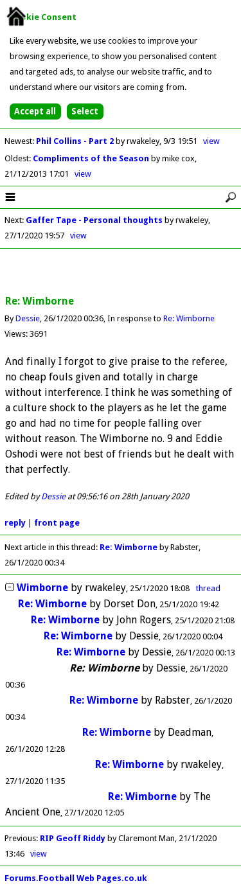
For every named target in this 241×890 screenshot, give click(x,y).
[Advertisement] (121, 272)
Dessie (27, 318)
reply (15, 523)
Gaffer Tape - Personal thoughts (94, 220)
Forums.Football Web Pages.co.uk (75, 878)
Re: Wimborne (189, 318)
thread (208, 588)
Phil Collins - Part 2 (76, 141)
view (211, 141)
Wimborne (42, 588)
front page (57, 523)
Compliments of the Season (92, 158)
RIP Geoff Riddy (72, 838)
